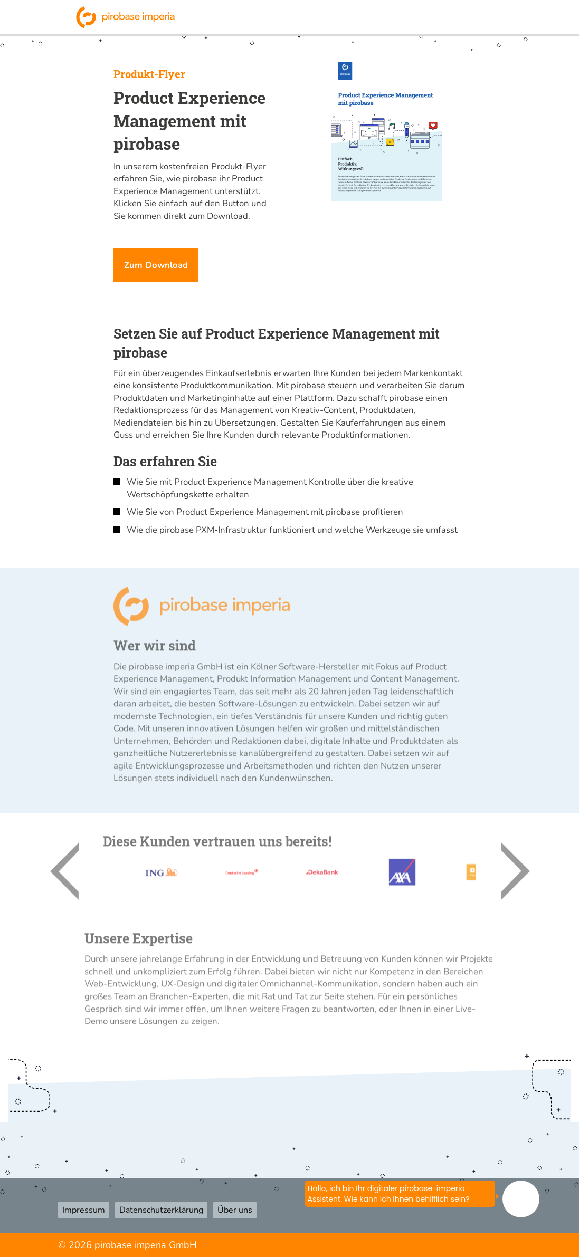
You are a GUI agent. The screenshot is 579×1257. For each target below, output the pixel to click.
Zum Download (156, 265)
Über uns (234, 1210)
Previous (76, 876)
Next (502, 876)
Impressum (83, 1210)
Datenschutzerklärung (161, 1210)
